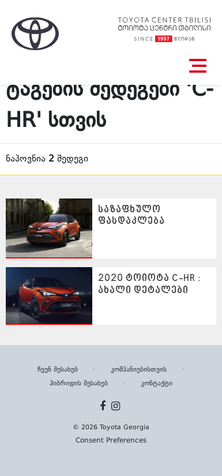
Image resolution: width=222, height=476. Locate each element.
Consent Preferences (111, 440)
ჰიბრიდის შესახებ (79, 383)
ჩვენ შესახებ (57, 369)
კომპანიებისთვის (139, 369)
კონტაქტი (156, 383)
